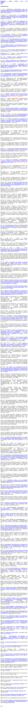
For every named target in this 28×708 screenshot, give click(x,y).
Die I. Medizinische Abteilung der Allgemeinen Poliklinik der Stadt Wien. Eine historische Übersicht (14, 616)
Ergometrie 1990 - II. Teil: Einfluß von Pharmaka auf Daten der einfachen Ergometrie (14, 654)
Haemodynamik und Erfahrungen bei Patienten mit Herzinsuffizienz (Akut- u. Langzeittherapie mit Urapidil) (14, 545)
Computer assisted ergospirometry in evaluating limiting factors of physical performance (14, 338)
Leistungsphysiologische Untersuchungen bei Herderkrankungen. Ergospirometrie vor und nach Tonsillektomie (14, 115)
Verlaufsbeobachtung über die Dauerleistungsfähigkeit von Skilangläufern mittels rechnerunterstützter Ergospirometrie (14, 249)
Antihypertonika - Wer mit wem (12, 669)
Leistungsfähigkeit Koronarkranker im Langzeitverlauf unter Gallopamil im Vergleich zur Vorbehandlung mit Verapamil (14, 637)
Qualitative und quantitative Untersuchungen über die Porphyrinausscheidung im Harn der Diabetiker (14, 16)
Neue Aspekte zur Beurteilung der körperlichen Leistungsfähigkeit (14, 149)
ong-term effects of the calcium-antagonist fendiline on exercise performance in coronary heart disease (14, 286)
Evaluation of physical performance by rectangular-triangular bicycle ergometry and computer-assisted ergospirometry (14, 95)
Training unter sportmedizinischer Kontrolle (14, 683)
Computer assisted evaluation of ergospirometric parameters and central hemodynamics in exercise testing (14, 108)
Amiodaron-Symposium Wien (11, 632)
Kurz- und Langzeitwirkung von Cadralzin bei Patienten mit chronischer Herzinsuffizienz (14, 569)
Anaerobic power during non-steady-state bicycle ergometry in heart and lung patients (14, 588)
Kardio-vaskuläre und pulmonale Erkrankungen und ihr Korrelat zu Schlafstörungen (14, 701)
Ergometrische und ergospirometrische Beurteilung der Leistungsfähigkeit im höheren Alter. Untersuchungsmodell (14, 65)
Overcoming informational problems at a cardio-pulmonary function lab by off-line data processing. (14, 438)
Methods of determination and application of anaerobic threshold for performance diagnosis (14, 344)
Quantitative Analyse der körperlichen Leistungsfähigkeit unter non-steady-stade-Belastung (14, 480)
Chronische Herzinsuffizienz (11, 642)
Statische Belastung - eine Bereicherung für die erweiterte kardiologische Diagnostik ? (14, 45)
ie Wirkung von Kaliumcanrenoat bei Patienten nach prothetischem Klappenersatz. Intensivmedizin (14, 35)
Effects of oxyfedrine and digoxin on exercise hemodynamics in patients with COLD (14, 263)
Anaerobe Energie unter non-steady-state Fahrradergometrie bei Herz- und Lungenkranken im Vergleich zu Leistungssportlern (14, 599)
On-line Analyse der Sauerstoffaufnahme (15, 519)
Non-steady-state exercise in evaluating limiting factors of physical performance (14, 226)
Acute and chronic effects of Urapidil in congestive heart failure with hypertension (14, 551)
